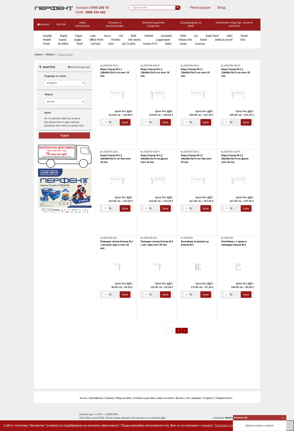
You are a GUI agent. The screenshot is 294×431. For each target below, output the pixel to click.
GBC (230, 35)
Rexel (244, 35)
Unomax (200, 43)
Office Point (96, 39)
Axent (203, 39)
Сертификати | (96, 398)
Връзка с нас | (183, 398)
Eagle (77, 39)
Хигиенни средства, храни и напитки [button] (234, 24)
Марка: (49, 94)
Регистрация (200, 7)
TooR (79, 43)
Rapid (63, 35)
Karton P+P (150, 43)
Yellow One (185, 39)
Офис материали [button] (82, 24)
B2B (133, 35)
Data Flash (212, 35)
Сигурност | (209, 398)
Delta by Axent (223, 39)
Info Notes (134, 39)
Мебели (50, 54)
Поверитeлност (224, 398)
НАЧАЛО (43, 24)
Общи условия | (123, 398)
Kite (242, 39)
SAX (111, 43)
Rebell (47, 39)
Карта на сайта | (166, 398)
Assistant (166, 35)
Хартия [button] (60, 24)
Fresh (46, 43)
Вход (222, 7)
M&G (168, 43)
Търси (64, 135)
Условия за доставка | (145, 398)
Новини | (109, 398)
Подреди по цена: (55, 76)
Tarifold (148, 35)
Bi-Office (63, 43)
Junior (183, 43)
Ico (196, 35)
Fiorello (115, 39)
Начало (39, 54)
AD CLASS (128, 43)
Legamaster (163, 39)
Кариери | (197, 398)
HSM (183, 35)
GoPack (95, 43)
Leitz (93, 35)
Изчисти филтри (79, 67)
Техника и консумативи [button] (114, 24)
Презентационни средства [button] (153, 24)
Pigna (78, 35)
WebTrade (230, 417)
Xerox (107, 35)
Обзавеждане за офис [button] (191, 24)
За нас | (84, 398)
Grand (62, 39)
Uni (121, 35)
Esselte (47, 35)
